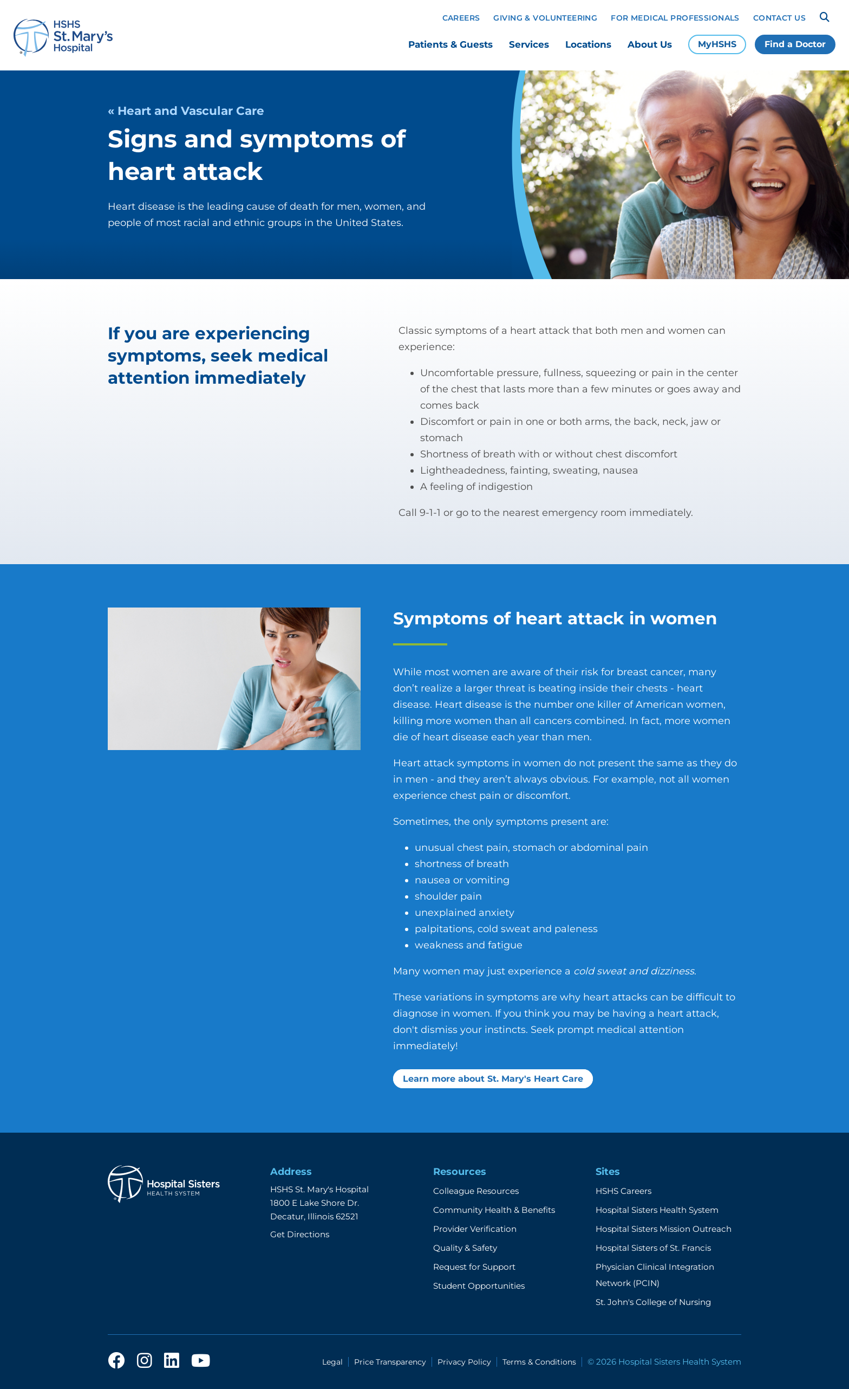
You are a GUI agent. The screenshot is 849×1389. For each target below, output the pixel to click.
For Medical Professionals (675, 18)
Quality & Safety (465, 1248)
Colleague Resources (476, 1191)
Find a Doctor (795, 44)
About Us (650, 44)
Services (529, 44)
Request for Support (474, 1267)
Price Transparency (390, 1362)
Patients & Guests (450, 44)
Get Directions (299, 1234)
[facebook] (116, 1361)
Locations (588, 44)
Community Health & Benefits (494, 1210)
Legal (332, 1362)
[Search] (824, 17)
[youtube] (200, 1361)
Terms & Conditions (539, 1362)
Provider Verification (475, 1229)
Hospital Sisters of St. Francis (653, 1248)
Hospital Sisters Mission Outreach (664, 1229)
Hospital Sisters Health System (657, 1210)
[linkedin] (171, 1361)
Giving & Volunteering (545, 18)
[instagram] (144, 1361)
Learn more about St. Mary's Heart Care (493, 1079)
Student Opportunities (479, 1286)
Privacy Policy (464, 1362)
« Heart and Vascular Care (186, 111)
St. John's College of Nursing (653, 1302)
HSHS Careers (623, 1191)
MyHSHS (717, 44)
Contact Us (779, 18)
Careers (461, 18)
